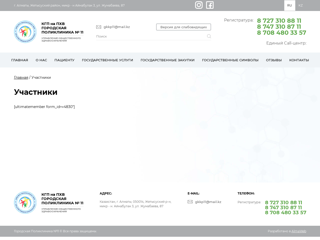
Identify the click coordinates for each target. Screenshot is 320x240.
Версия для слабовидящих (183, 27)
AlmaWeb (299, 231)
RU (289, 5)
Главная (19, 60)
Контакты (299, 60)
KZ (301, 5)
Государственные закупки (168, 60)
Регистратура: (265, 26)
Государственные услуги (107, 60)
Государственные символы (230, 60)
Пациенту (64, 60)
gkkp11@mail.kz (117, 27)
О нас (41, 60)
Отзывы (274, 60)
